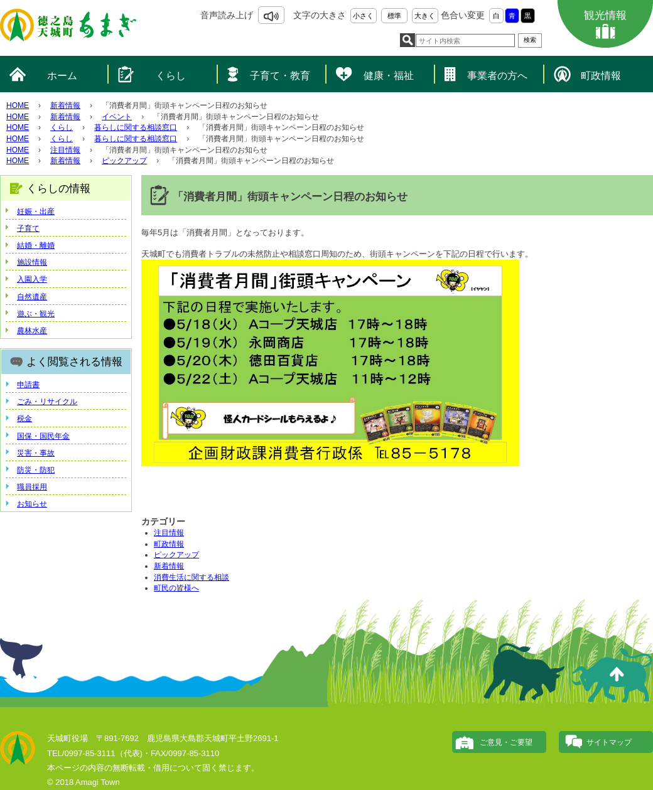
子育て (28, 228)
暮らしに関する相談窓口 (135, 127)
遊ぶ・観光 (36, 313)
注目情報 (65, 150)
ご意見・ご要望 (506, 742)
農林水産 (32, 330)
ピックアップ (124, 160)
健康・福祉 (389, 75)
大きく (424, 15)
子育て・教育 (280, 75)
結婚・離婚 (36, 245)
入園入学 (32, 279)
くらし (171, 75)
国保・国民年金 (43, 436)
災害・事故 (36, 453)
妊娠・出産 (36, 211)
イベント (117, 116)
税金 (24, 418)
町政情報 (601, 75)
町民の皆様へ (176, 588)
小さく (363, 15)
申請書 (28, 384)
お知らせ (32, 503)
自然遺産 (32, 296)
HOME (17, 105)
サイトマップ (609, 742)
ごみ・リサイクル (47, 401)
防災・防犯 (36, 470)
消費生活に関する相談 (191, 577)
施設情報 (32, 262)
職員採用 (32, 487)
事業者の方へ (497, 75)
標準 (394, 15)
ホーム (62, 75)
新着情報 (65, 105)
